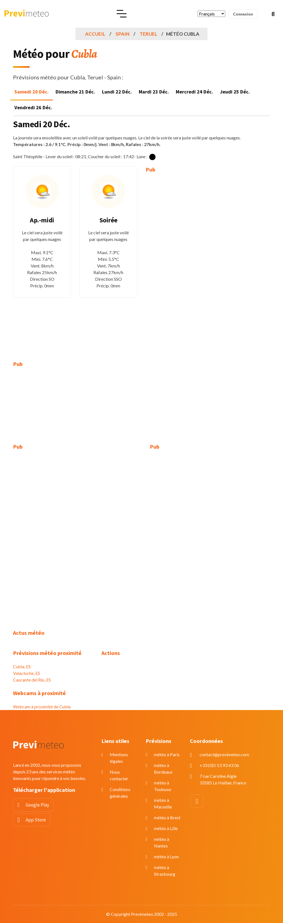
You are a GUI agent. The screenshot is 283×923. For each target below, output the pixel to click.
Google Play (37, 805)
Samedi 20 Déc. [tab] (31, 92)
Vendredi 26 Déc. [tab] (33, 107)
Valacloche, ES (26, 673)
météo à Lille (166, 828)
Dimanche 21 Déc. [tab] (75, 92)
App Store (36, 820)
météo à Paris (167, 754)
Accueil (95, 34)
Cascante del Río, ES (32, 679)
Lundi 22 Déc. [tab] (117, 92)
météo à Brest (167, 817)
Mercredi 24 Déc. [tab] (194, 92)
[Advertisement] (175, 263)
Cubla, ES (22, 666)
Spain (122, 34)
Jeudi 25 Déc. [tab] (235, 92)
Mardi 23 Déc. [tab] (154, 92)
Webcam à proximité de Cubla (41, 706)
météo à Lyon (166, 856)
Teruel (148, 34)
